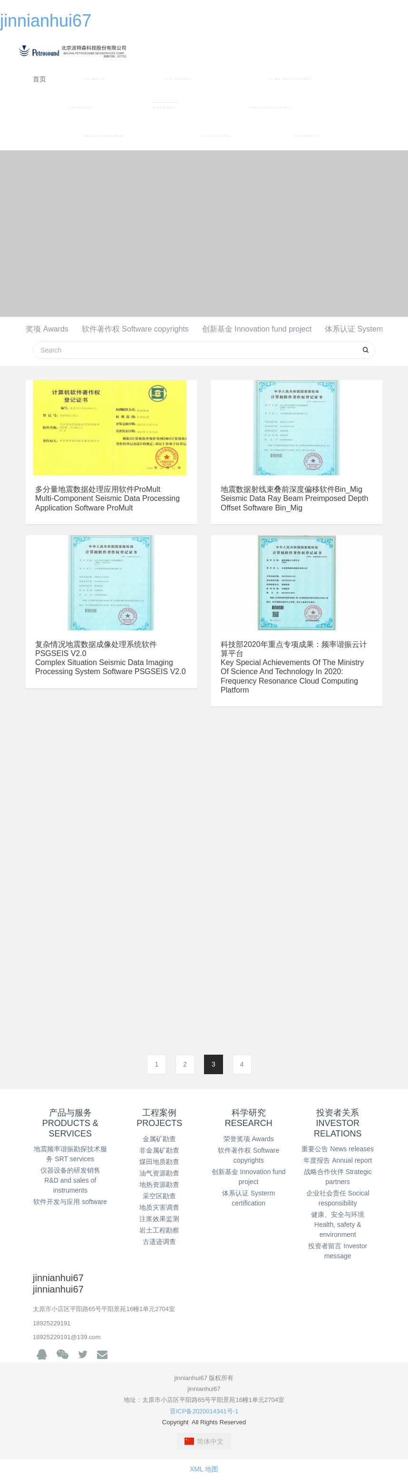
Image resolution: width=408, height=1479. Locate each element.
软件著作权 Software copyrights (135, 329)
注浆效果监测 (159, 1219)
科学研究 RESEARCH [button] (165, 107)
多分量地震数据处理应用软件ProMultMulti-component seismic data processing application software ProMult (107, 498)
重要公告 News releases (337, 1149)
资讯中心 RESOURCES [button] (178, 79)
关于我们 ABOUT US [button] (93, 79)
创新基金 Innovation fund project (256, 329)
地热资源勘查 (159, 1184)
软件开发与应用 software (70, 1201)
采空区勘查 (159, 1196)
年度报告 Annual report (337, 1160)
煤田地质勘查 (159, 1162)
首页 (39, 79)
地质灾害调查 (159, 1207)
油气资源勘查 (159, 1173)
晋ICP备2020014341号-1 (204, 1411)
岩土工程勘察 (159, 1230)
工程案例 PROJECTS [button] (81, 107)
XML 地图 (204, 1469)
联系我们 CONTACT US (306, 136)
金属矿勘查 (159, 1139)
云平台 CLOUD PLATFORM (215, 136)
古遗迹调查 (159, 1241)
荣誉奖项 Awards (39, 329)
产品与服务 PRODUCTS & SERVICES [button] (290, 79)
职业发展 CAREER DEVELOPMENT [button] (103, 136)
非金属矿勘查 (159, 1150)
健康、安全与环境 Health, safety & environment (337, 1224)
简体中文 (204, 1441)
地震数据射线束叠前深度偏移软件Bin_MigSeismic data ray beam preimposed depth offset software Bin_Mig (294, 498)
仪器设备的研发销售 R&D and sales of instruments (70, 1180)
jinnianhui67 (45, 20)
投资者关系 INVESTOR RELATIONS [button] (270, 107)
